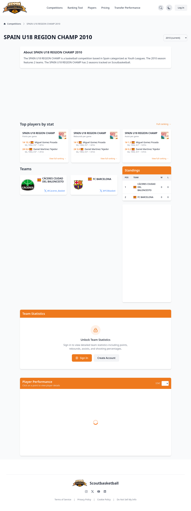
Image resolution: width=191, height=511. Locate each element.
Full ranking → (163, 124)
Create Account (106, 358)
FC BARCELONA (102, 179)
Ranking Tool (75, 7)
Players (92, 7)
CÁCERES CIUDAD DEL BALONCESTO (53, 180)
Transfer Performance (127, 7)
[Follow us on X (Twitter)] (92, 491)
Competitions (55, 7)
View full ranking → (57, 158)
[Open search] (161, 8)
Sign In (82, 358)
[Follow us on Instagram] (86, 491)
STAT (158, 383)
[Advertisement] (96, 94)
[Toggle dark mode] (169, 8)
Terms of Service (63, 499)
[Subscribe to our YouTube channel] (98, 491)
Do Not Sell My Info (126, 499)
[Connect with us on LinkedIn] (104, 491)
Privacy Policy (84, 499)
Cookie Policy (104, 499)
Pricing (105, 7)
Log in (181, 7)
